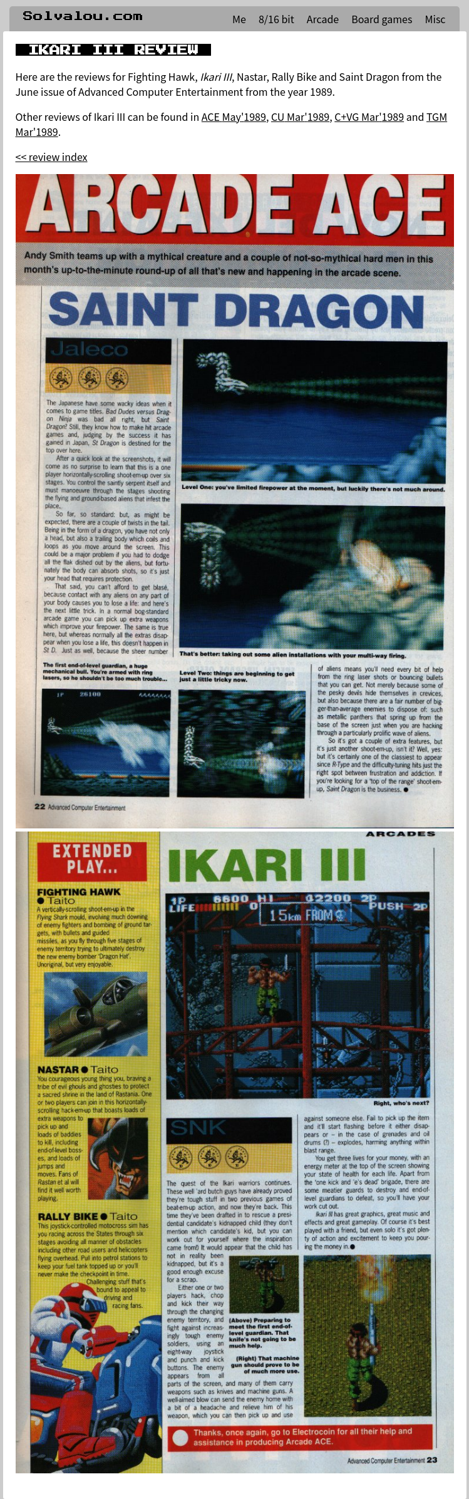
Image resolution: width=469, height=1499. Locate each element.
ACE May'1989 (234, 116)
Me (239, 18)
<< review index (52, 156)
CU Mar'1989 (300, 116)
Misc (435, 18)
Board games (381, 18)
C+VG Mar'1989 (369, 116)
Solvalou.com (83, 16)
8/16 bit (276, 18)
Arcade (323, 18)
